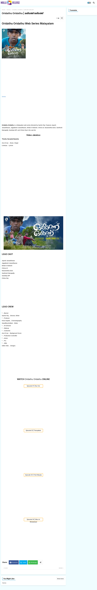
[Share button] (40, 562)
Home (3, 9)
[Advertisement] (28, 111)
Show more (60, 578)
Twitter (24, 562)
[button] (89, 3)
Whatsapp (34, 562)
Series (9, 9)
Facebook (15, 562)
